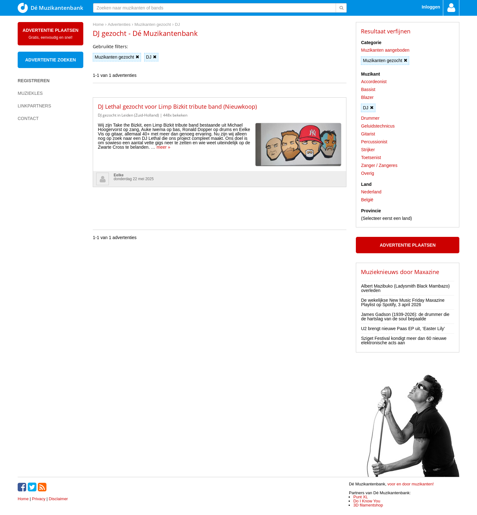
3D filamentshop (368, 505)
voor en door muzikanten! (410, 484)
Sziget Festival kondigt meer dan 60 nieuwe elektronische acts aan (403, 340)
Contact (28, 118)
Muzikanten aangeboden (385, 50)
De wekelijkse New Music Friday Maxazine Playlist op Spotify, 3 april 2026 (403, 302)
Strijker (368, 149)
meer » (163, 147)
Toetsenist (371, 157)
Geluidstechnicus (378, 126)
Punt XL (360, 497)
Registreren (34, 80)
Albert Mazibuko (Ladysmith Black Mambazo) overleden (405, 288)
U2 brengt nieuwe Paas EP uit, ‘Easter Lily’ (403, 328)
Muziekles (30, 93)
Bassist (368, 89)
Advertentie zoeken (50, 59)
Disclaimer (58, 498)
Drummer (370, 118)
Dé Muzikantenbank (50, 8)
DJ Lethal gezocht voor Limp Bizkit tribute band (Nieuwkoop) (177, 106)
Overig (367, 173)
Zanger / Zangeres (379, 165)
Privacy (38, 498)
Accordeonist (373, 81)
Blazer (367, 97)
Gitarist (368, 133)
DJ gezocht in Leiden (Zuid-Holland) (128, 115)
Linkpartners (34, 105)
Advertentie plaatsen (50, 34)
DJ (151, 57)
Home (23, 498)
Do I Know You (366, 501)
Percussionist (374, 141)
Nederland (371, 191)
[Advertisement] (43, 234)
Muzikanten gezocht (117, 57)
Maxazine (426, 272)
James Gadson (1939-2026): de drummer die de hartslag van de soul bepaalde (405, 316)
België (367, 199)
